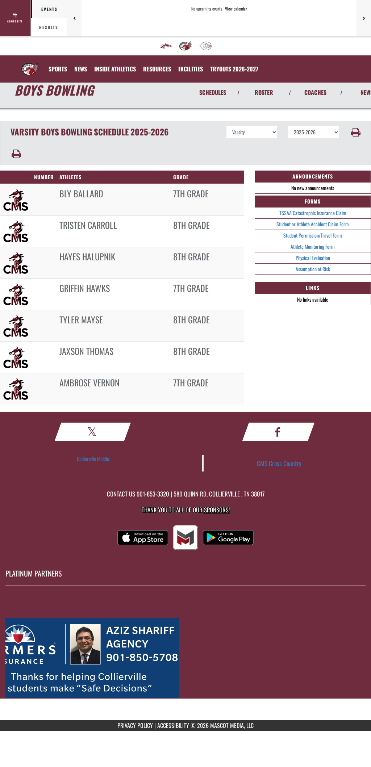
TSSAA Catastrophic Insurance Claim (312, 213)
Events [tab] (49, 9)
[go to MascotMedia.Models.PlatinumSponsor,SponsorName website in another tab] (185, 658)
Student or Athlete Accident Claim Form (312, 224)
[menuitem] (165, 46)
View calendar (236, 9)
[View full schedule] (15, 18)
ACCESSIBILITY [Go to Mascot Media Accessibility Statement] (173, 725)
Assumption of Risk (313, 269)
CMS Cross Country (279, 463)
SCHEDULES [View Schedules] (212, 92)
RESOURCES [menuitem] (157, 68)
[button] (355, 132)
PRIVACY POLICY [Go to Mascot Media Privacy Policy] (135, 725)
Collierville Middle (93, 458)
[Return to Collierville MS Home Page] (30, 64)
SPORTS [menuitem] (58, 68)
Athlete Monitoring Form (313, 246)
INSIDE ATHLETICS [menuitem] (115, 68)
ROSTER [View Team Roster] (264, 92)
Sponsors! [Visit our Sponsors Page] (217, 509)
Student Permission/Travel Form (312, 235)
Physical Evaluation (313, 257)
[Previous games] (74, 18)
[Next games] (364, 18)
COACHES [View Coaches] (315, 92)
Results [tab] (48, 27)
